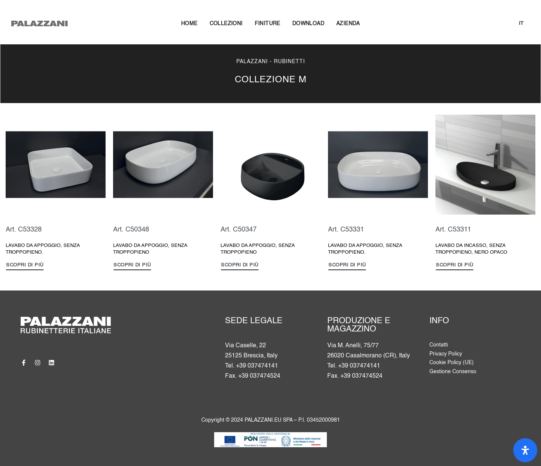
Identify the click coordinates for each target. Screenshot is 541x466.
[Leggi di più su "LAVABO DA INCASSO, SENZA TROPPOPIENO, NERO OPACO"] (454, 266)
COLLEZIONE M (271, 80)
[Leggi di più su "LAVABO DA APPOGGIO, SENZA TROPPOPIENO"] (132, 266)
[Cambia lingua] (521, 24)
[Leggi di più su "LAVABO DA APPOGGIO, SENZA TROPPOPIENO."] (25, 266)
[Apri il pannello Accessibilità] (525, 450)
